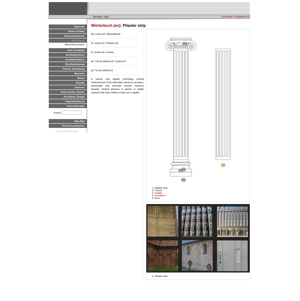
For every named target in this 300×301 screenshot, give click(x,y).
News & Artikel (76, 31)
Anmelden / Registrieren (235, 16)
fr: (92, 43)
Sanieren (79, 87)
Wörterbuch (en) (106, 25)
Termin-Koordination (73, 126)
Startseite (79, 26)
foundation (160, 195)
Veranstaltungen (76, 106)
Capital (158, 193)
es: (93, 61)
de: (93, 34)
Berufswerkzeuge (74, 64)
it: (92, 52)
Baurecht (80, 73)
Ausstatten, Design (74, 96)
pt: (93, 70)
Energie (80, 82)
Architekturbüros (75, 55)
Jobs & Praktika (76, 50)
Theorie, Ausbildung (73, 69)
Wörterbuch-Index (74, 44)
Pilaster (159, 190)
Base (157, 198)
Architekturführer (74, 59)
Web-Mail (79, 121)
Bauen (81, 78)
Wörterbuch (78, 40)
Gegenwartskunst (74, 101)
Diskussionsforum (74, 36)
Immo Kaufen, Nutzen (72, 92)
